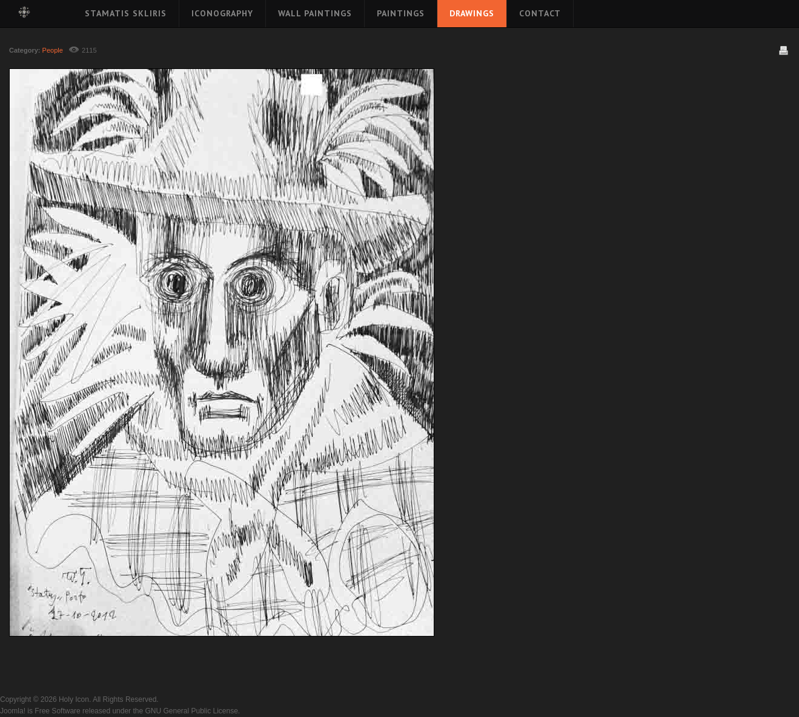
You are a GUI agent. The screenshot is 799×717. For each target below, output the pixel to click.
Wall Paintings (315, 13)
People (52, 50)
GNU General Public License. (192, 711)
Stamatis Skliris (126, 13)
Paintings (401, 13)
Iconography (222, 13)
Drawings (471, 13)
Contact (540, 13)
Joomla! (12, 711)
